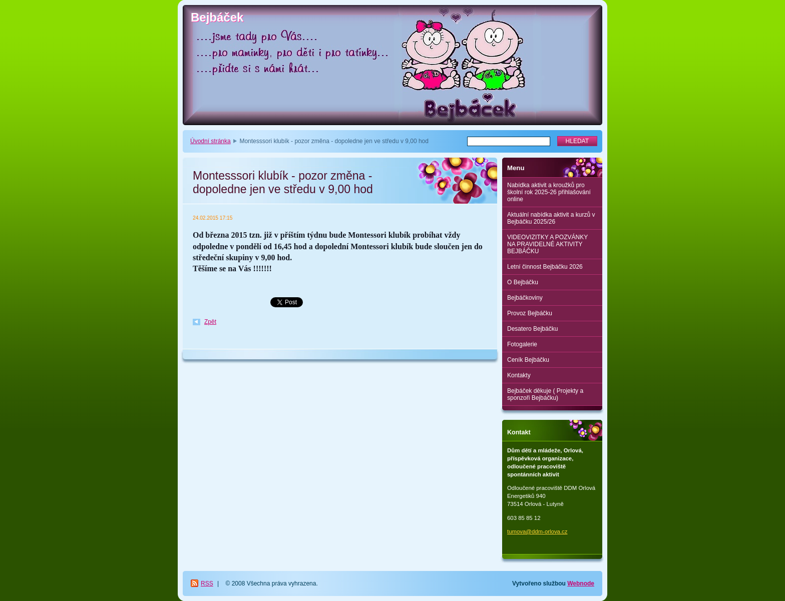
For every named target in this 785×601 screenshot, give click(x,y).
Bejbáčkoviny (525, 297)
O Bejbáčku (522, 282)
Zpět (210, 321)
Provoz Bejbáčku (529, 313)
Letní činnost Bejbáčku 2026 (545, 266)
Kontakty (519, 375)
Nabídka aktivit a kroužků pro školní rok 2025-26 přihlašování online (549, 192)
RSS (207, 583)
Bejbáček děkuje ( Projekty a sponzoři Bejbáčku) (545, 394)
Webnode (580, 583)
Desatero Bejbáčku (532, 328)
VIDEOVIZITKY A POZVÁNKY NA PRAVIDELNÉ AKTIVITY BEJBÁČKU (547, 244)
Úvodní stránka (210, 141)
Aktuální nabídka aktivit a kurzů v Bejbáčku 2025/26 (551, 218)
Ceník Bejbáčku (528, 359)
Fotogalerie (522, 344)
